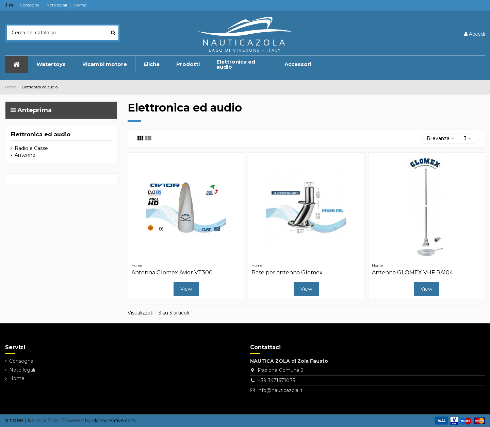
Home (80, 4)
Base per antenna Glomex (287, 272)
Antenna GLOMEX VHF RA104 (412, 272)
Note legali (57, 4)
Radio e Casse (31, 148)
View (186, 289)
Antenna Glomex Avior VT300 (172, 272)
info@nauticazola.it (280, 390)
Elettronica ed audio (40, 134)
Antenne (25, 155)
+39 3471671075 (276, 380)
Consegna (30, 4)
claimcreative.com (114, 420)
